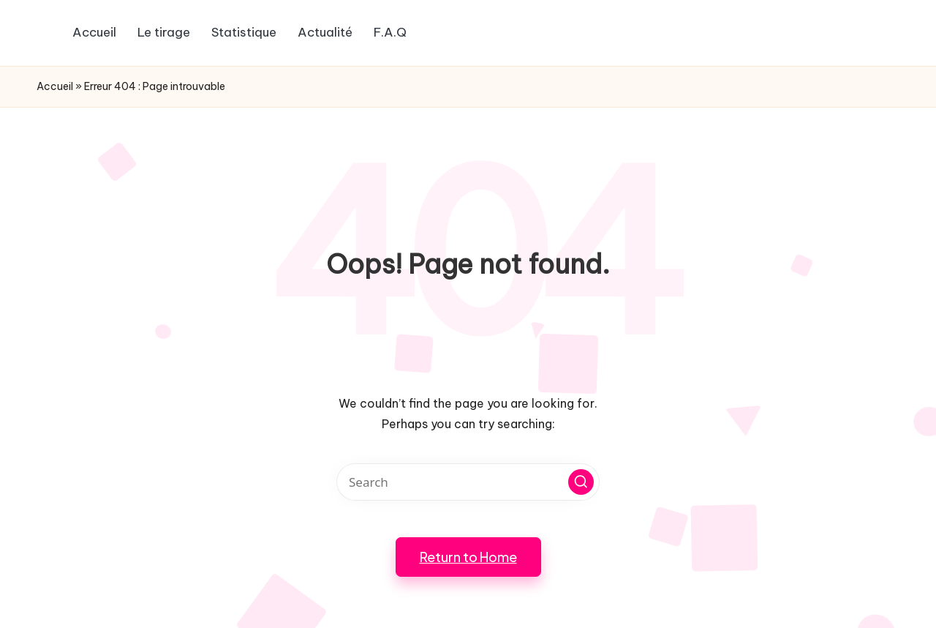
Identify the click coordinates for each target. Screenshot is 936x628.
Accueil (55, 86)
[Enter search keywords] (468, 482)
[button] (581, 482)
